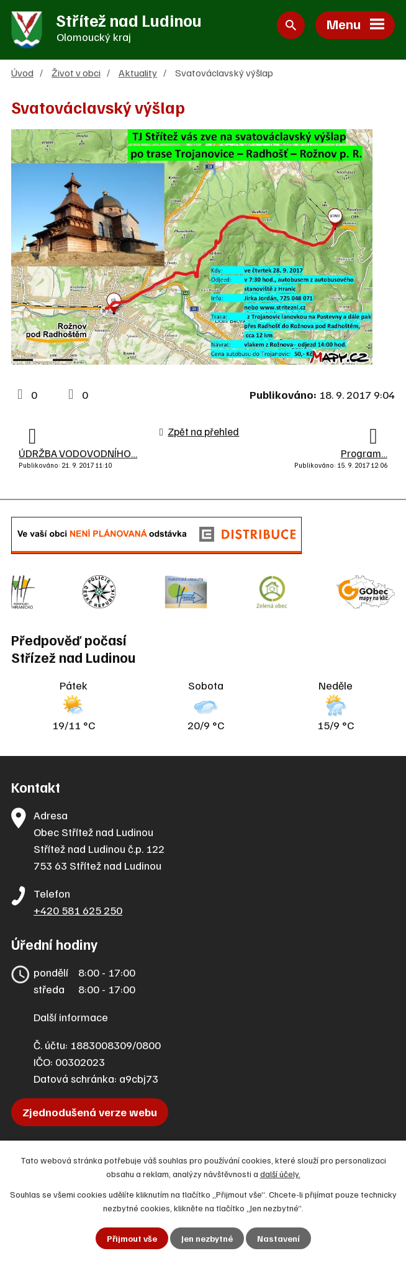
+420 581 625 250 (78, 910)
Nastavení (278, 1238)
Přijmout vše (132, 1238)
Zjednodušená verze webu (89, 1112)
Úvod (22, 72)
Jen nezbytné (207, 1238)
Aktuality (138, 72)
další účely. (280, 1173)
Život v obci (76, 72)
